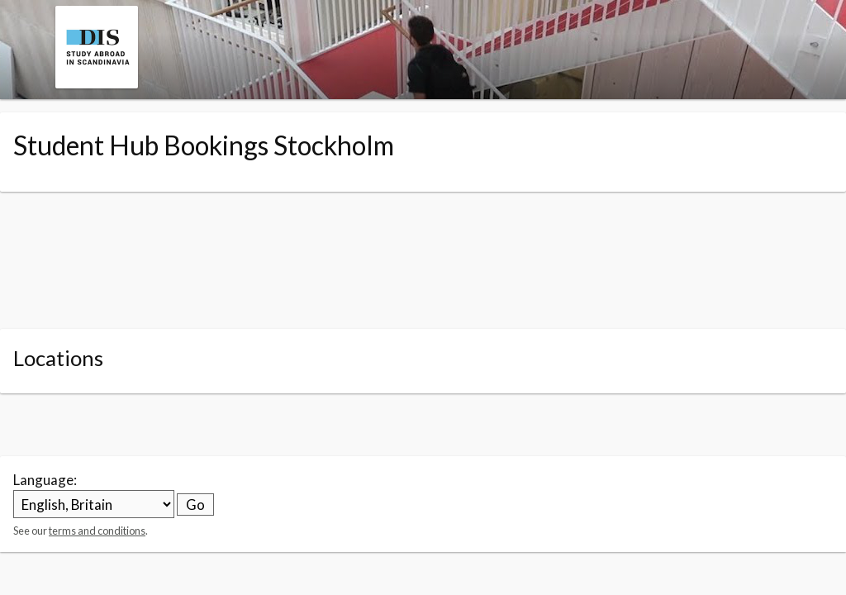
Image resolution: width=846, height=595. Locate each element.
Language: (45, 479)
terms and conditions (97, 530)
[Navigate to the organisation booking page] (96, 83)
